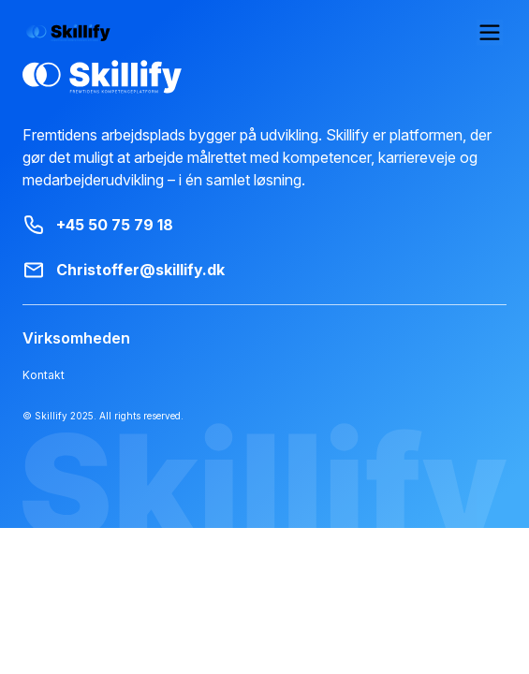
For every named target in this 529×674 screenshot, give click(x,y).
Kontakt (41, 375)
